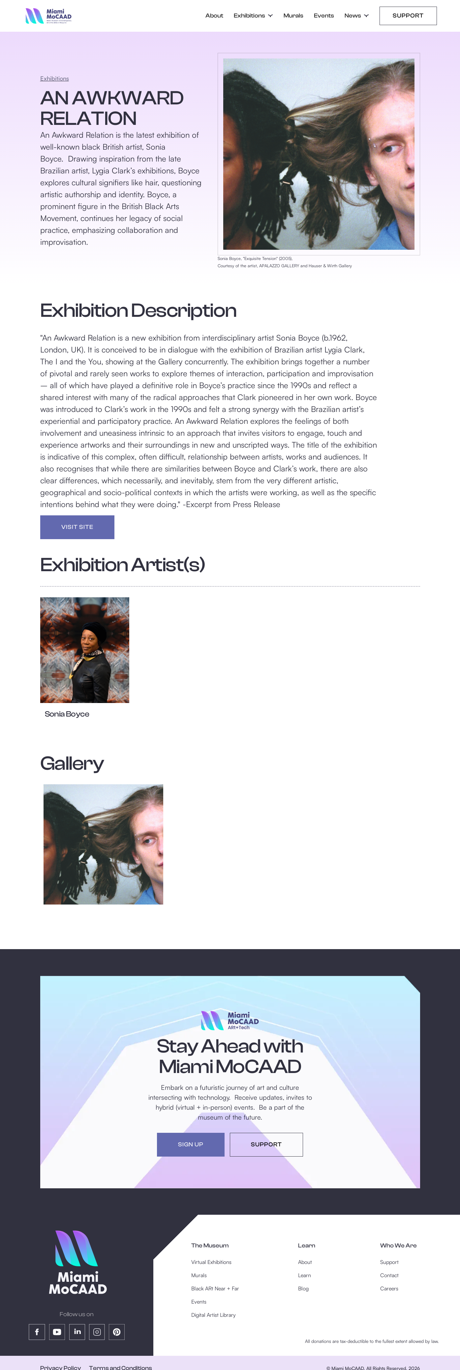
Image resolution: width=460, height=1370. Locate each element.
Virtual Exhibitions (211, 1262)
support (266, 1144)
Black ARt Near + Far (215, 1288)
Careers (389, 1288)
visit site (77, 527)
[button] (253, 16)
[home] (48, 16)
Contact (389, 1275)
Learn (304, 1275)
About (214, 15)
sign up (190, 1144)
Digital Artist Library (213, 1315)
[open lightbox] (104, 844)
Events (324, 15)
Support (408, 15)
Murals (293, 15)
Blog (303, 1288)
